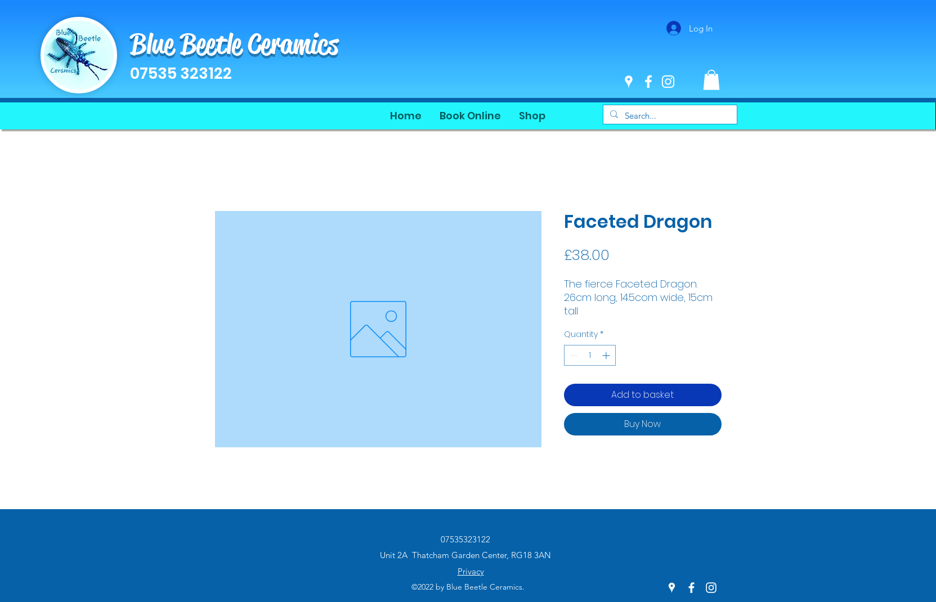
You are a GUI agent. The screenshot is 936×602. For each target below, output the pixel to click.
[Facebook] (648, 81)
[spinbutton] (590, 355)
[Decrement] (573, 355)
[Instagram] (668, 81)
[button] (711, 80)
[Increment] (607, 355)
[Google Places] (628, 81)
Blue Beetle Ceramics (234, 44)
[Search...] (669, 115)
